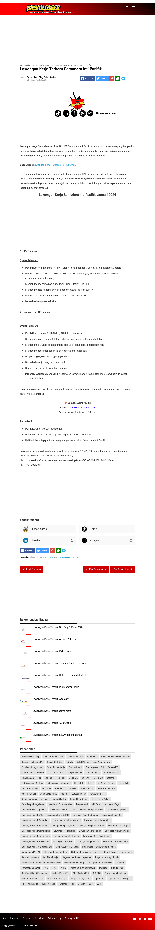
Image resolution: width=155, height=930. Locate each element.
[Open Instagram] (145, 919)
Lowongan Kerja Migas (119, 825)
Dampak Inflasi (93, 772)
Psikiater (103, 868)
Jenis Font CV (86, 788)
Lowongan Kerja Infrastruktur (35, 820)
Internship (59, 788)
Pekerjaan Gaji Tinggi (74, 862)
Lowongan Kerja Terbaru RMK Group (51, 651)
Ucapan (81, 884)
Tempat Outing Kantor (80, 878)
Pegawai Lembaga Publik (107, 857)
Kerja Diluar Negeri (79, 799)
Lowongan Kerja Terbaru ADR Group (51, 722)
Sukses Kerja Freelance (115, 873)
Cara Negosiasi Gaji (95, 767)
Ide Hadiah (123, 783)
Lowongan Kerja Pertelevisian (35, 841)
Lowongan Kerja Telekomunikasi (36, 847)
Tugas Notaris (48, 884)
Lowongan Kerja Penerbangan (35, 836)
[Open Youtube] (150, 919)
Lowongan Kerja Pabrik (90, 831)
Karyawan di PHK (98, 794)
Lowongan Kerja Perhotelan (66, 836)
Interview (72, 788)
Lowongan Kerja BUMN (58, 815)
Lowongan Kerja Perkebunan (96, 836)
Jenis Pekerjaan (28, 794)
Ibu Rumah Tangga (106, 783)
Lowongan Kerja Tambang (115, 841)
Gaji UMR (98, 778)
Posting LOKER (72, 918)
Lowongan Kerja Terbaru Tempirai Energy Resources (60, 663)
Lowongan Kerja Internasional (67, 820)
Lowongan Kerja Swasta (68, 557)
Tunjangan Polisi (66, 884)
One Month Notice (108, 852)
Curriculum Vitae (55, 772)
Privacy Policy (54, 918)
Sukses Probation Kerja (32, 878)
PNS (46, 868)
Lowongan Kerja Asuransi (91, 809)
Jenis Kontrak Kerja (106, 788)
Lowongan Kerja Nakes (64, 831)
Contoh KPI (113, 767)
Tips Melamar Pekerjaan (119, 878)
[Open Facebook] (135, 919)
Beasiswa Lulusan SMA (32, 762)
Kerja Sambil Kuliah (100, 799)
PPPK (63, 868)
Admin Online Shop (30, 757)
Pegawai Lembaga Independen (77, 857)
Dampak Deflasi (74, 772)
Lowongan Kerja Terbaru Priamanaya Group (55, 687)
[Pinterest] (111, 78)
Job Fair (64, 794)
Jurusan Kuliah (79, 794)
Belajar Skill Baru (55, 762)
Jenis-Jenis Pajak (48, 794)
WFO (99, 884)
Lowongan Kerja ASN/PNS (62, 809)
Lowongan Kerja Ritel (63, 841)
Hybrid (90, 783)
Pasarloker (33, 925)
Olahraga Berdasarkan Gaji (83, 852)
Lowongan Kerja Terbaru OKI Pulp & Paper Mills (57, 627)
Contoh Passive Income (32, 772)
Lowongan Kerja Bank (117, 809)
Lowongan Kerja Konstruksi (97, 820)
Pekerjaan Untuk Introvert (100, 862)
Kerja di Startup (59, 799)
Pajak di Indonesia (30, 857)
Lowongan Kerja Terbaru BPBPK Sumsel (54, 164)
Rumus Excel (117, 868)
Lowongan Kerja (111, 804)
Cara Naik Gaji (75, 767)
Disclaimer (40, 918)
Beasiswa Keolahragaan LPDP (115, 757)
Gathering (111, 778)
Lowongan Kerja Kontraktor (34, 825)
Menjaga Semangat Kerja (55, 852)
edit (51, 557)
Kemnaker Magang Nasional (34, 799)
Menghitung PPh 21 (30, 852)
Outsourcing (126, 852)
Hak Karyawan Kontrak (32, 783)
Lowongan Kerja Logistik (62, 825)
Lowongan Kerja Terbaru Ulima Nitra (51, 710)
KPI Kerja (96, 804)
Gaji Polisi (49, 778)
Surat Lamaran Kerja (56, 878)
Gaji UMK (73, 778)
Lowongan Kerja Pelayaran (117, 831)
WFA (91, 884)
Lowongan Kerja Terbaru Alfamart (50, 699)
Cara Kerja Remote (101, 762)
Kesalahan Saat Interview (61, 804)
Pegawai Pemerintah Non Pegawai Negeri (41, 862)
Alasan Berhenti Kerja (53, 757)
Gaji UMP (86, 778)
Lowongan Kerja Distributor (85, 815)
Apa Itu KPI (92, 757)
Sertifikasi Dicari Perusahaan (35, 873)
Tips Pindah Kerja (29, 884)
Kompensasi (82, 804)
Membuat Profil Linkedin (67, 847)
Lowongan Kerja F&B (111, 815)
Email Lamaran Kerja (31, 778)
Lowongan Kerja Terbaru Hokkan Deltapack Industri (59, 675)
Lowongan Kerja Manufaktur (91, 825)
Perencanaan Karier (30, 868)
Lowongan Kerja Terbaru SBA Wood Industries (57, 734)
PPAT (54, 868)
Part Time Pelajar (51, 857)
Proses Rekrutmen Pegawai (83, 868)
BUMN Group (83, 762)
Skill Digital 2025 (81, 873)
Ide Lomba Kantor (29, 788)
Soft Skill (96, 873)
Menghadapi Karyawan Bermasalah (99, 847)
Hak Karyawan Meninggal (59, 783)
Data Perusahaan (111, 772)
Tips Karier (99, 878)
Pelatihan (119, 862)
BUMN (70, 762)
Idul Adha (46, 788)
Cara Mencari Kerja (56, 767)
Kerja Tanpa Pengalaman (33, 804)
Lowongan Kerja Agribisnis (34, 809)
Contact (16, 918)
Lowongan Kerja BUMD (32, 815)
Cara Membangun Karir (32, 767)
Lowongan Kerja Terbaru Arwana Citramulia (55, 639)
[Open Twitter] (140, 919)
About (6, 918)
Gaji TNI (61, 778)
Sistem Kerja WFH (60, 873)
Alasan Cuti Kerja (75, 757)
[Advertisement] (77, 38)
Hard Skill (78, 783)
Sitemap (27, 918)
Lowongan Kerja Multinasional (35, 831)
